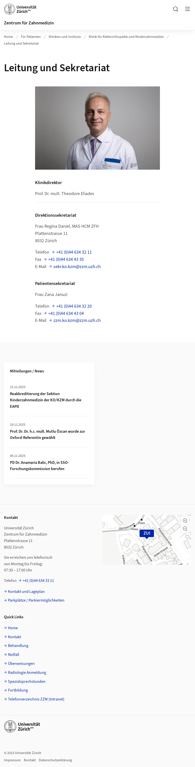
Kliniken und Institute (65, 36)
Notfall (13, 654)
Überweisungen (21, 663)
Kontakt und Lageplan (26, 591)
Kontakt (14, 637)
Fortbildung (18, 690)
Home (8, 36)
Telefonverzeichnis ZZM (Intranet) (36, 699)
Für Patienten (31, 36)
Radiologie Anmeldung (27, 672)
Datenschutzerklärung (55, 760)
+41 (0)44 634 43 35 (66, 259)
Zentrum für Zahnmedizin (29, 23)
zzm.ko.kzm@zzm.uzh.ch (77, 320)
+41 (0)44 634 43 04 (66, 313)
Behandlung (18, 645)
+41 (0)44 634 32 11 (74, 252)
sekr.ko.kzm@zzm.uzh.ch (77, 267)
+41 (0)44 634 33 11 (38, 580)
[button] (185, 521)
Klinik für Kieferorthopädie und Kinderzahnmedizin (126, 36)
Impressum (12, 760)
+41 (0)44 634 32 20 (74, 306)
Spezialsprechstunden (27, 681)
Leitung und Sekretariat (21, 43)
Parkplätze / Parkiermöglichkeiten (36, 600)
